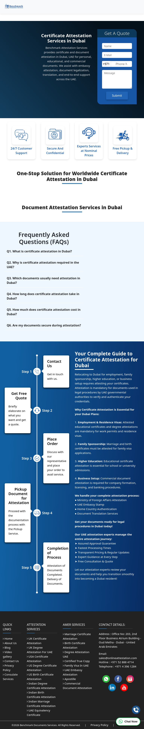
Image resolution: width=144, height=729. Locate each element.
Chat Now (128, 721)
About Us (10, 643)
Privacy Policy (100, 725)
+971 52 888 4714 (122, 662)
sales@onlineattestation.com (118, 658)
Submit (117, 95)
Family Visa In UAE (76, 665)
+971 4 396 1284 (125, 666)
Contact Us (11, 661)
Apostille (69, 679)
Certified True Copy (76, 661)
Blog (6, 647)
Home (8, 638)
